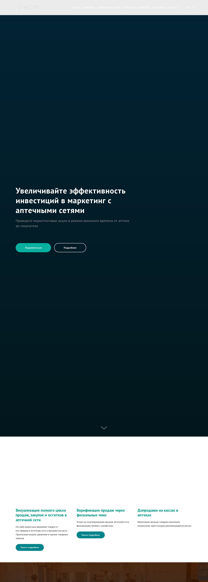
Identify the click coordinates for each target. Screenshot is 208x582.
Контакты (158, 7)
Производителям (109, 7)
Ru (193, 7)
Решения (88, 7)
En (188, 7)
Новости (143, 7)
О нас (76, 7)
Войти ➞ (173, 7)
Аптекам (129, 7)
